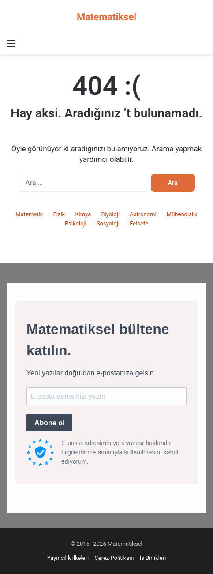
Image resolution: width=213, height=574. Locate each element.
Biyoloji (110, 214)
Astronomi (143, 214)
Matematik (29, 214)
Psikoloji (75, 223)
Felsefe (139, 223)
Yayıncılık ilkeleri (68, 558)
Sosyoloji (108, 223)
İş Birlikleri (153, 558)
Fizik (59, 214)
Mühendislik (182, 214)
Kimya (83, 214)
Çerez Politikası (114, 558)
